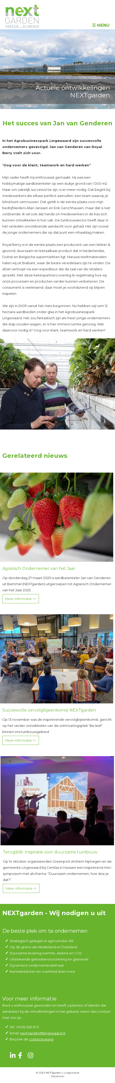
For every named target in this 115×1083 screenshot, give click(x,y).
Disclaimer (57, 1076)
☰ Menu (100, 25)
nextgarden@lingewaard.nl (42, 1033)
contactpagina (41, 1039)
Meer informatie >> (20, 599)
